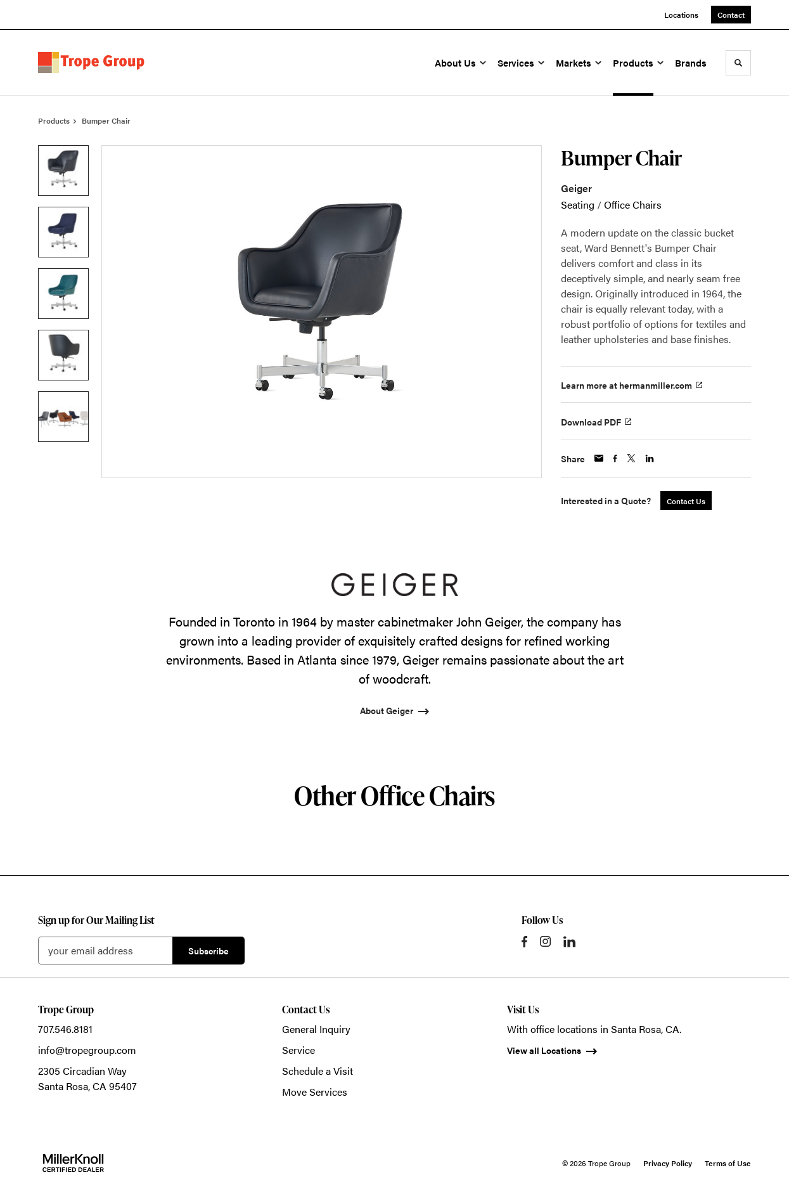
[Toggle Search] (738, 62)
